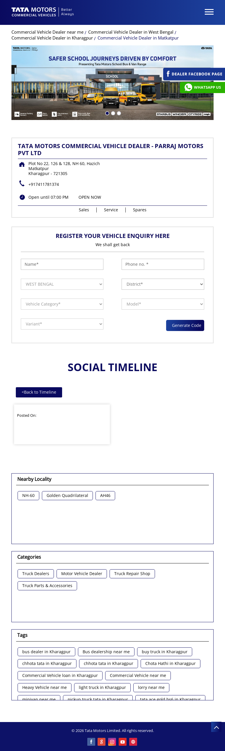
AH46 (105, 495)
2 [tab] (112, 112)
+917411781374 (43, 184)
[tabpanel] (112, 82)
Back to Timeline (39, 392)
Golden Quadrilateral (67, 495)
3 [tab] (118, 112)
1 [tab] (106, 112)
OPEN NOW (90, 197)
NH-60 (28, 495)
